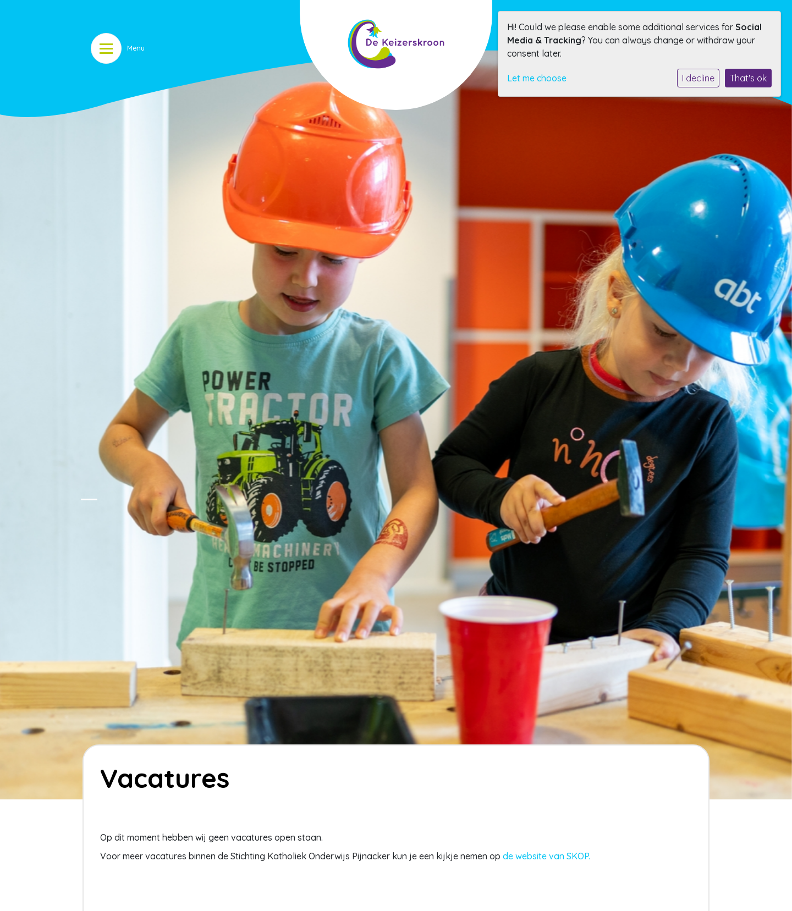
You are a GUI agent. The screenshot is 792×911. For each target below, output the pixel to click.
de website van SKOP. (546, 856)
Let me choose (536, 78)
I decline (698, 78)
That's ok (748, 78)
